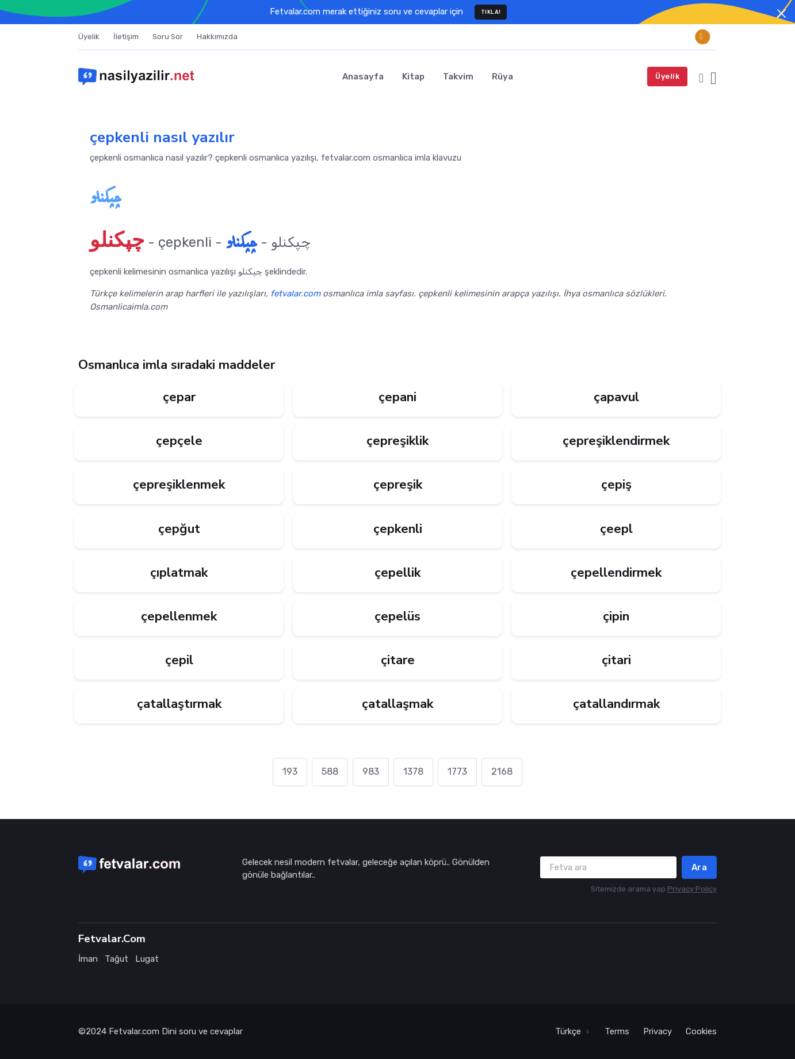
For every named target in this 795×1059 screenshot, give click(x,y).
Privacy (657, 1031)
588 (330, 771)
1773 (457, 771)
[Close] (781, 13)
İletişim (126, 36)
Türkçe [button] (569, 1031)
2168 (502, 771)
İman (88, 959)
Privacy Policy (692, 889)
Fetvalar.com (134, 1031)
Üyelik (89, 36)
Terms (617, 1031)
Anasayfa (363, 76)
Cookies (701, 1031)
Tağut (116, 959)
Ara (699, 867)
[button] (701, 76)
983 (370, 771)
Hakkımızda (217, 36)
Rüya (502, 76)
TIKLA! (491, 12)
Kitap (413, 76)
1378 (413, 771)
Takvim (458, 76)
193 (289, 771)
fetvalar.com (295, 293)
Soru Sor (167, 36)
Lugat (147, 959)
